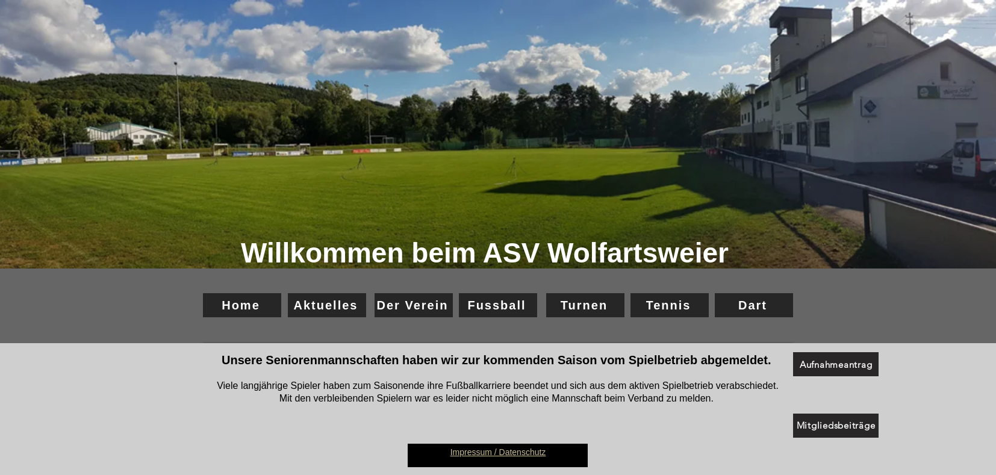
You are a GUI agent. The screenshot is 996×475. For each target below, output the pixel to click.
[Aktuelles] (327, 305)
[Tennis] (669, 305)
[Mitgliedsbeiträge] (836, 426)
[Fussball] (498, 305)
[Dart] (754, 305)
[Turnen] (585, 305)
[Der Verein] (414, 305)
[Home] (242, 305)
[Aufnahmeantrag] (836, 364)
